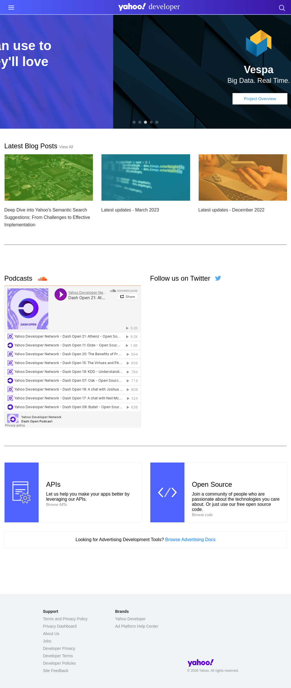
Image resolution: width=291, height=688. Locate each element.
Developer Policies (59, 663)
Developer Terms (58, 656)
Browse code (202, 515)
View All (66, 147)
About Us (51, 633)
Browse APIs (56, 504)
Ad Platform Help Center (136, 626)
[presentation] (147, 8)
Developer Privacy (59, 648)
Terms (48, 619)
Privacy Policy (75, 619)
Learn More (146, 91)
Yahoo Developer (130, 619)
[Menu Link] (11, 7)
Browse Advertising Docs (190, 539)
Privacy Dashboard (59, 626)
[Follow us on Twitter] (216, 278)
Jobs (47, 641)
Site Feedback (55, 670)
